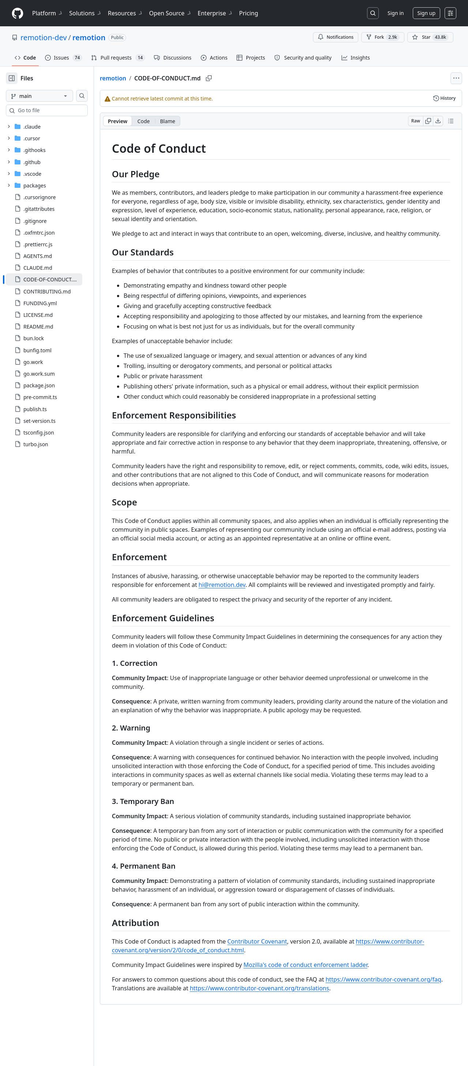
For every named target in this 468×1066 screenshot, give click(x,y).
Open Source (170, 13)
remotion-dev (43, 37)
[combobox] (61, 110)
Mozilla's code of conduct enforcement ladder (329, 1009)
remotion (88, 37)
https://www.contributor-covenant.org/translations (333, 1032)
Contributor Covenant (280, 985)
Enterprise (215, 13)
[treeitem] (56, 279)
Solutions (85, 13)
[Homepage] (17, 13)
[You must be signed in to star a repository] (430, 37)
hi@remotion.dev (245, 602)
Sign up (426, 13)
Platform (47, 13)
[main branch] (51, 96)
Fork (383, 37)
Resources (125, 13)
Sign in (396, 13)
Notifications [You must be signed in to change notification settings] (335, 37)
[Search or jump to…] (372, 13)
